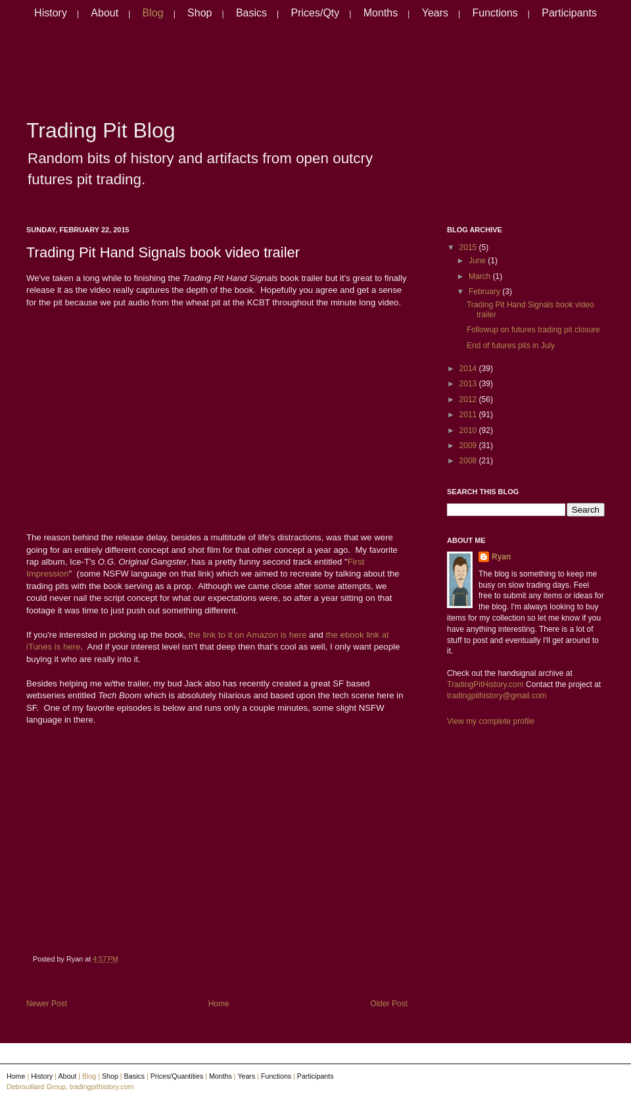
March (481, 276)
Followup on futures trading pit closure (533, 329)
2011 (469, 414)
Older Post (389, 1003)
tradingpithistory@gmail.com (497, 695)
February (485, 291)
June (478, 260)
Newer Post (46, 1003)
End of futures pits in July (511, 345)
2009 (469, 445)
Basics (251, 12)
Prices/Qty (315, 12)
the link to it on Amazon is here (248, 635)
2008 (469, 460)
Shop (199, 12)
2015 (469, 247)
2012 (469, 399)
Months (380, 12)
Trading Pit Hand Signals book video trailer (163, 252)
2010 (469, 430)
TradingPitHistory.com (485, 684)
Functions (494, 12)
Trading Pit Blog (100, 130)
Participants (569, 12)
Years (435, 12)
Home (218, 1003)
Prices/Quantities (177, 1076)
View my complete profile (490, 721)
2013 (469, 383)
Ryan (501, 556)
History (50, 12)
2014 (469, 368)
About (104, 12)
